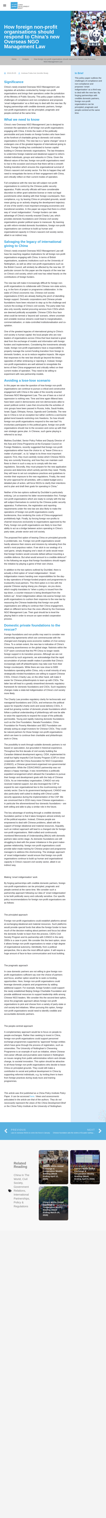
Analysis (25, 59)
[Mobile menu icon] (5, 5)
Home (14, 59)
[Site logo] (20, 5)
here (32, 1096)
